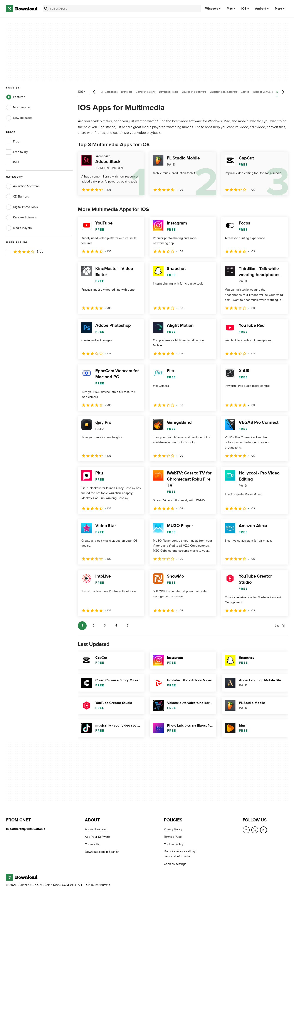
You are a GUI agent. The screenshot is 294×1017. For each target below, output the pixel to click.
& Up (24, 251)
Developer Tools (168, 91)
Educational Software (194, 91)
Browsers (126, 91)
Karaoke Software (21, 217)
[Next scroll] (283, 92)
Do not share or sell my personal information (179, 853)
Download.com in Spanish (102, 852)
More (280, 8)
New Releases (19, 118)
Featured (15, 97)
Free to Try (17, 152)
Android (260, 8)
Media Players (19, 228)
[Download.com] (21, 8)
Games (245, 91)
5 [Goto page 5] (127, 625)
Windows (211, 8)
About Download (96, 829)
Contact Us (92, 844)
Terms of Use (173, 837)
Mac (230, 8)
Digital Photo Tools (22, 207)
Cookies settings (175, 864)
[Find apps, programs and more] (122, 8)
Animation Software (22, 186)
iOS (243, 8)
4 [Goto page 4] (116, 625)
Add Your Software (97, 837)
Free (12, 141)
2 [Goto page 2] (93, 625)
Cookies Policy (173, 844)
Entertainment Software (223, 91)
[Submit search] (46, 8)
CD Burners (17, 196)
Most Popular (18, 107)
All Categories (109, 91)
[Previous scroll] (94, 92)
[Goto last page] (280, 625)
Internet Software (263, 91)
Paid (12, 162)
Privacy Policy (173, 829)
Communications (146, 91)
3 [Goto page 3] (105, 625)
